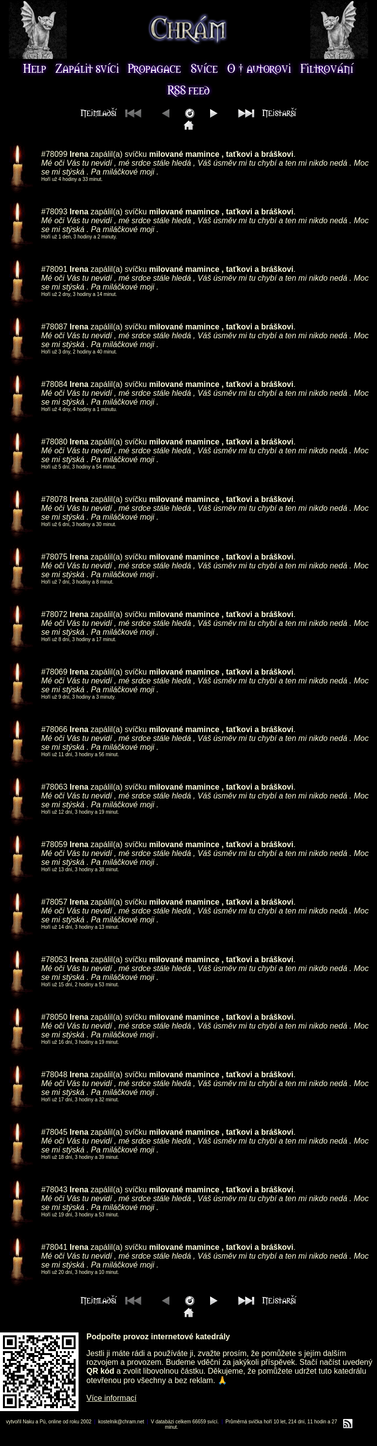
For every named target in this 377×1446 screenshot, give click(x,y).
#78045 (54, 1132)
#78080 (54, 442)
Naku (28, 1421)
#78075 (54, 557)
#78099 (54, 154)
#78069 (54, 672)
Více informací (111, 1398)
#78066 (54, 729)
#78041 (54, 1247)
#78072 (54, 614)
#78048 (54, 1074)
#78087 (54, 327)
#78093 (54, 211)
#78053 (54, 959)
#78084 (54, 384)
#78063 (54, 787)
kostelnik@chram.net (121, 1421)
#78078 (54, 499)
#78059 (54, 844)
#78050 (54, 1017)
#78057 (54, 902)
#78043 (54, 1189)
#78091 (54, 269)
